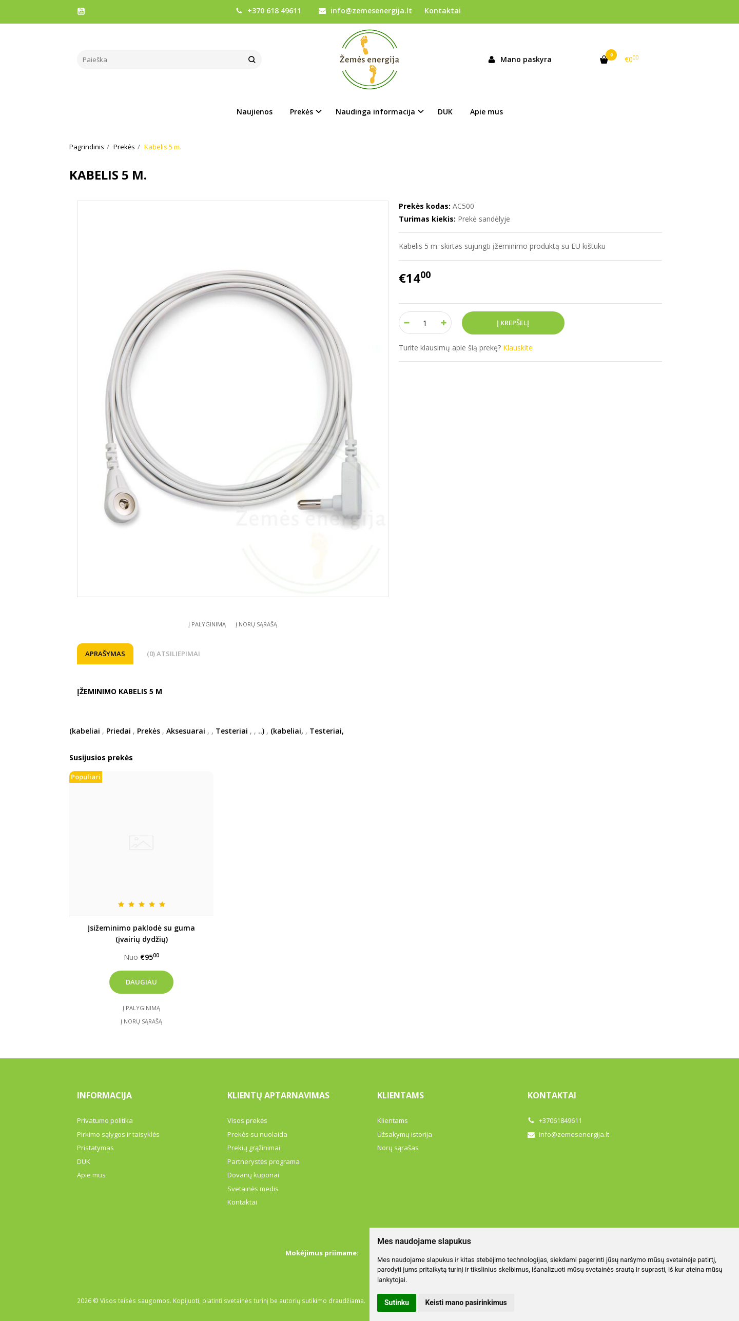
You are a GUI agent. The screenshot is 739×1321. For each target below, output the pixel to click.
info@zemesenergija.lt (365, 10)
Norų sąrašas (398, 1147)
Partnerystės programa (263, 1161)
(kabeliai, (286, 731)
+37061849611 (555, 1120)
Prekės (148, 731)
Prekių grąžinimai (253, 1147)
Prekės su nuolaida (257, 1134)
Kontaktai (442, 10)
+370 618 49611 (268, 10)
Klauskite (518, 347)
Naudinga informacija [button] (375, 111)
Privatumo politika (105, 1120)
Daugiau (141, 982)
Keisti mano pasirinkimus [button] (466, 1302)
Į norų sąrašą (256, 624)
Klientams (400, 1095)
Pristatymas (95, 1147)
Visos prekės (247, 1120)
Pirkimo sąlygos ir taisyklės (118, 1134)
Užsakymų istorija (404, 1134)
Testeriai (232, 731)
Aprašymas (105, 653)
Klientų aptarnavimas (278, 1095)
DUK (445, 111)
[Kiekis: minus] (406, 322)
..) (261, 731)
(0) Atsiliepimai (173, 653)
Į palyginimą (207, 624)
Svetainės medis (253, 1188)
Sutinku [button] (396, 1302)
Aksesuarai (185, 731)
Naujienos (255, 111)
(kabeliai (84, 731)
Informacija (104, 1095)
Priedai (118, 731)
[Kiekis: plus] (444, 322)
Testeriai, (326, 731)
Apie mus (486, 111)
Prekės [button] (301, 111)
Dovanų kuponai (253, 1174)
